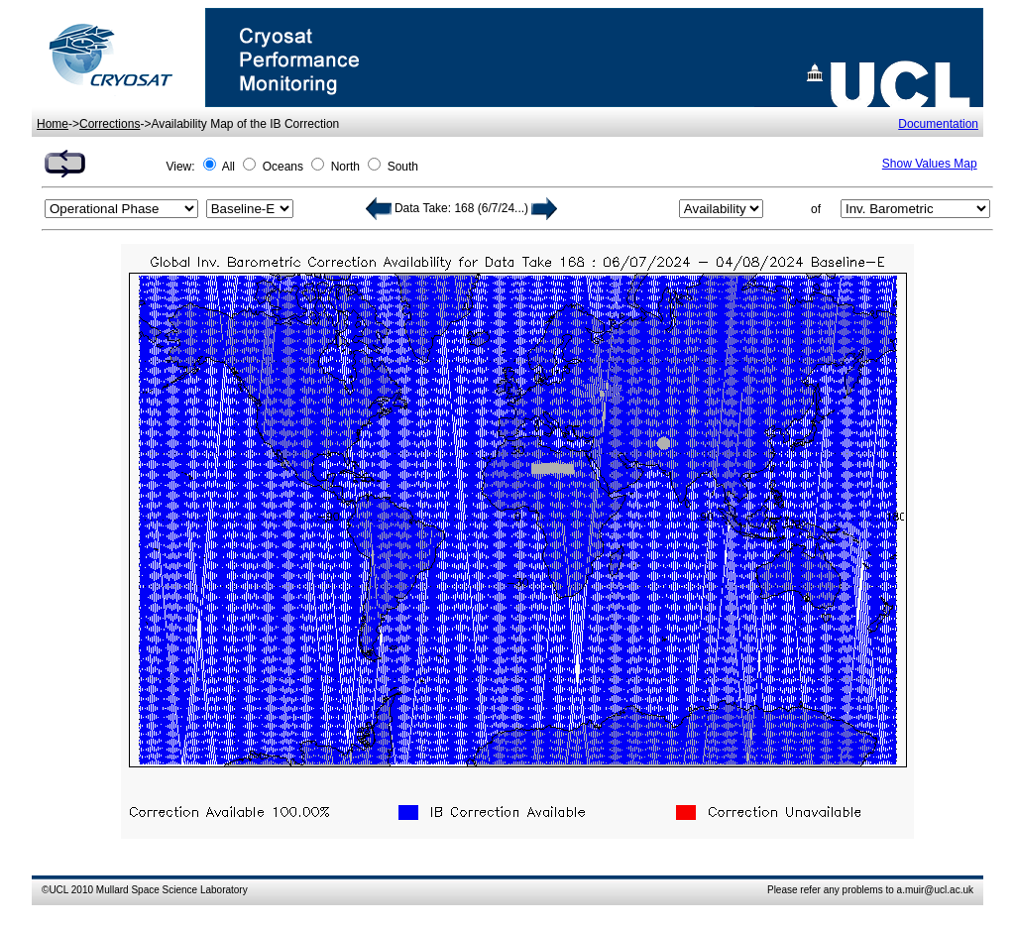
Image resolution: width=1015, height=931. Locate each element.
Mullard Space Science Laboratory (172, 889)
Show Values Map (929, 164)
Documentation (938, 124)
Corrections (109, 124)
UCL (58, 889)
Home (52, 124)
